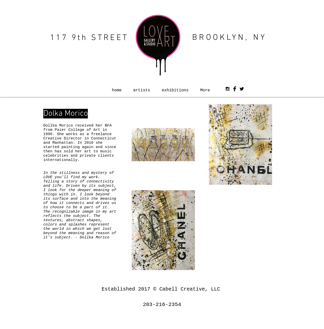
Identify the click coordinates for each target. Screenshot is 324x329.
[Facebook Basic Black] (234, 88)
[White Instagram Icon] (256, 302)
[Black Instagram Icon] (227, 88)
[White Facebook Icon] (263, 302)
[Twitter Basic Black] (241, 88)
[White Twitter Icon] (270, 302)
